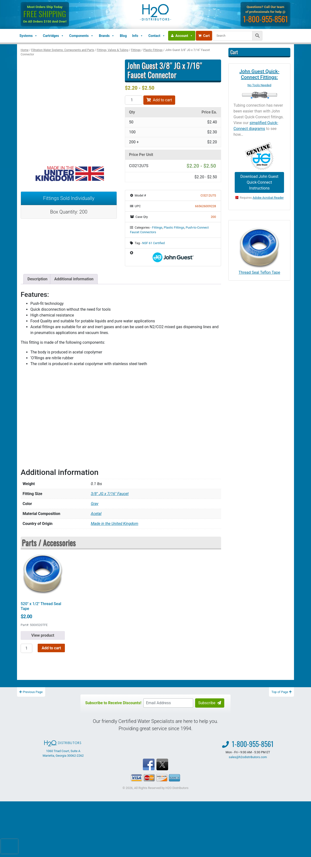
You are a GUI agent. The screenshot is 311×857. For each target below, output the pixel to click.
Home (24, 50)
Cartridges (53, 36)
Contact (156, 36)
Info (137, 36)
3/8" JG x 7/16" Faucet (110, 493)
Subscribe (209, 703)
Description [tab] (37, 279)
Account (184, 36)
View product (42, 635)
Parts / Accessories (49, 542)
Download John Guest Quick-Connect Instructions (259, 182)
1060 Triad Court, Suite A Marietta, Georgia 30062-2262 (63, 748)
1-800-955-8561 (265, 19)
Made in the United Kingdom (114, 523)
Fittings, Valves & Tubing (112, 50)
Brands (106, 36)
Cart (204, 36)
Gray (94, 503)
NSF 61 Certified (153, 243)
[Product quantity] (133, 100)
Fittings (136, 50)
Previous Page (31, 692)
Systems (28, 36)
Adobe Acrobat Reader (268, 197)
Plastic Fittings (153, 50)
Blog (123, 36)
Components (81, 36)
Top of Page (281, 692)
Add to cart (159, 100)
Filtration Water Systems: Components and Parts (62, 50)
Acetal (96, 513)
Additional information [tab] (73, 279)
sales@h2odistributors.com (248, 757)
